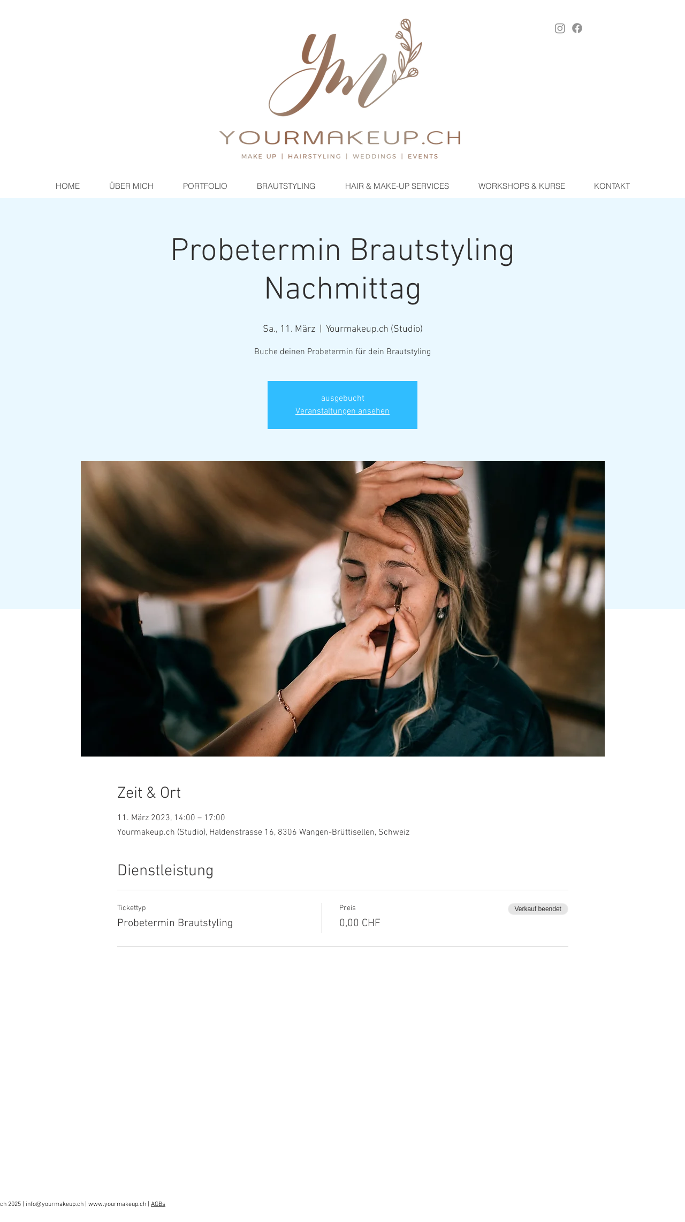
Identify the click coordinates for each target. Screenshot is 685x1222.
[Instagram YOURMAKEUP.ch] (560, 28)
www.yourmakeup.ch (117, 1204)
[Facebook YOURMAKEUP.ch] (577, 28)
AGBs (158, 1204)
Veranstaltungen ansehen (342, 411)
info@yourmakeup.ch (54, 1204)
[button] (286, 186)
